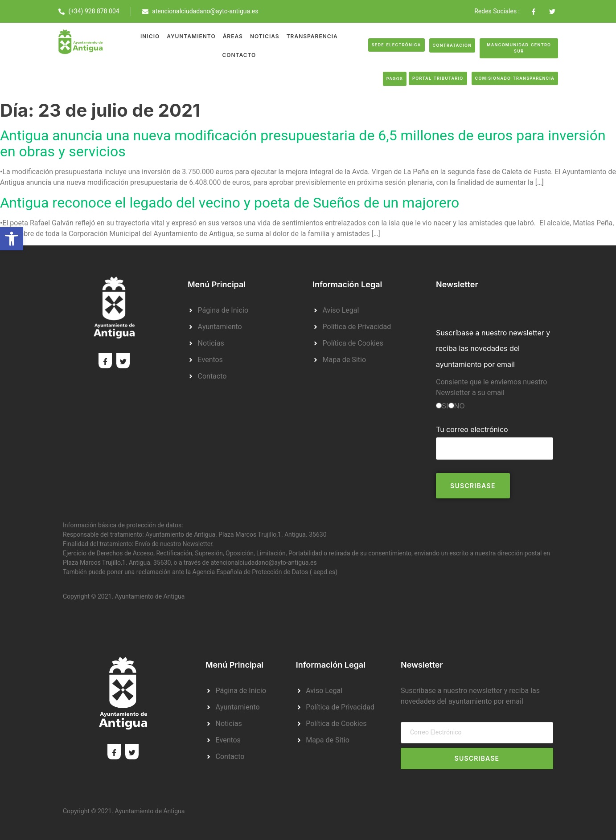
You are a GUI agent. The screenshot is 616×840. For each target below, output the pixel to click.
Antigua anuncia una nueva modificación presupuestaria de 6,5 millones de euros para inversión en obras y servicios (303, 143)
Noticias (264, 36)
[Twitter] (123, 360)
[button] (11, 238)
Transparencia (312, 36)
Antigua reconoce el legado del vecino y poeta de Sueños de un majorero (229, 202)
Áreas (233, 36)
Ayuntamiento (191, 36)
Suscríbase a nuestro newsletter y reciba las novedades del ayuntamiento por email (493, 348)
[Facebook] (105, 360)
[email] (477, 732)
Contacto (239, 55)
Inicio (150, 36)
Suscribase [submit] (477, 758)
